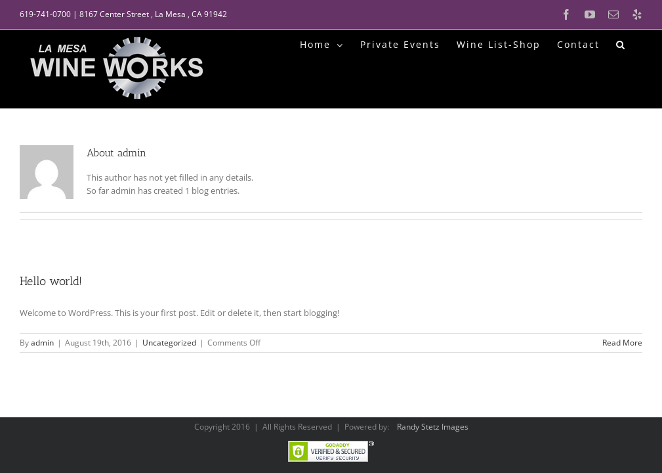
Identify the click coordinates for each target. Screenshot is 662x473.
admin (42, 342)
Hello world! (51, 281)
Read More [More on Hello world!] (622, 342)
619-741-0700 (45, 14)
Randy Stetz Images (432, 426)
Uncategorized (169, 342)
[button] (621, 44)
